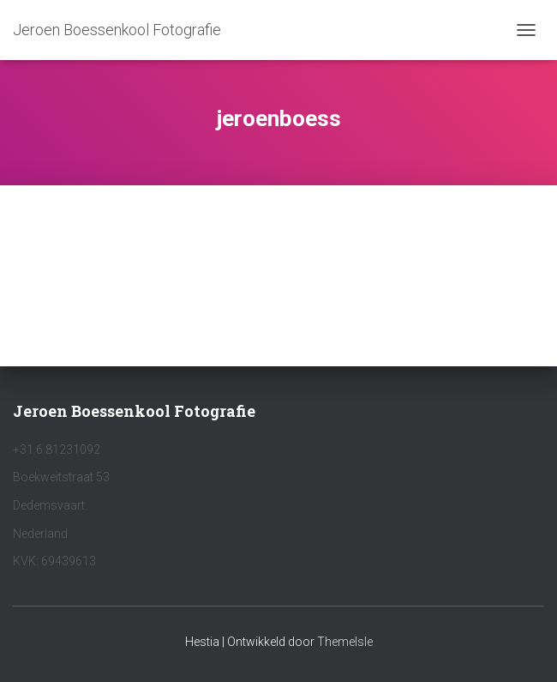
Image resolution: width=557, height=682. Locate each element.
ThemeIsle (345, 642)
